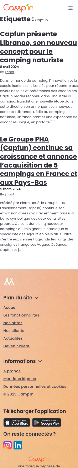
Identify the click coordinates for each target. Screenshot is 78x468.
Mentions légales (19, 378)
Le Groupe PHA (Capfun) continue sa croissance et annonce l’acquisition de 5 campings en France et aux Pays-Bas (38, 160)
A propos (12, 371)
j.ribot (10, 72)
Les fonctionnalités (21, 315)
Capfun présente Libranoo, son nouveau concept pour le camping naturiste (38, 47)
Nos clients (13, 330)
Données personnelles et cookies (34, 386)
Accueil (10, 307)
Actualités (13, 338)
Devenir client (16, 346)
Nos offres (12, 322)
